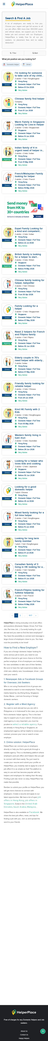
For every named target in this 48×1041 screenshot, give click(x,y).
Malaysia (31, 792)
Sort (35, 53)
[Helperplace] (2, 2)
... (25, 601)
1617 (30, 601)
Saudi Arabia (19, 792)
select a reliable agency (25, 709)
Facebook (34, 797)
